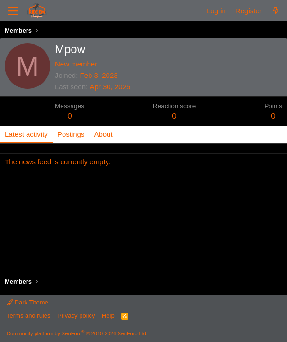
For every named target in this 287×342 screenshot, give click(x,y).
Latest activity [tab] (26, 134)
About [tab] (103, 134)
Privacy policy (76, 315)
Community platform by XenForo (77, 333)
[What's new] (276, 10)
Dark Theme (27, 302)
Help (108, 315)
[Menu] (13, 10)
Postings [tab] (71, 134)
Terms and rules (28, 315)
